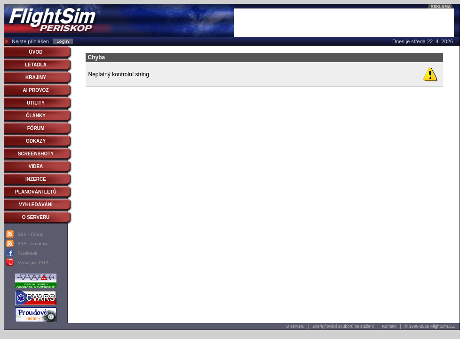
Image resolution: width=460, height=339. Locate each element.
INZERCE (35, 179)
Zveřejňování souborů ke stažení (343, 326)
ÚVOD (36, 52)
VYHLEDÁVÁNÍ (36, 204)
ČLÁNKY (36, 115)
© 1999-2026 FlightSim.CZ (429, 326)
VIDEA (36, 166)
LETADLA (36, 64)
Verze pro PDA (33, 262)
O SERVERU (36, 217)
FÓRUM (36, 128)
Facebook (27, 253)
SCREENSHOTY (36, 153)
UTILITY (36, 102)
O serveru (295, 326)
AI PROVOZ (35, 90)
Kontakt (389, 326)
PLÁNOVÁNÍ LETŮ (35, 191)
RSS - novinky (32, 243)
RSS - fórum (30, 234)
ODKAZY (36, 141)
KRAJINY (35, 77)
